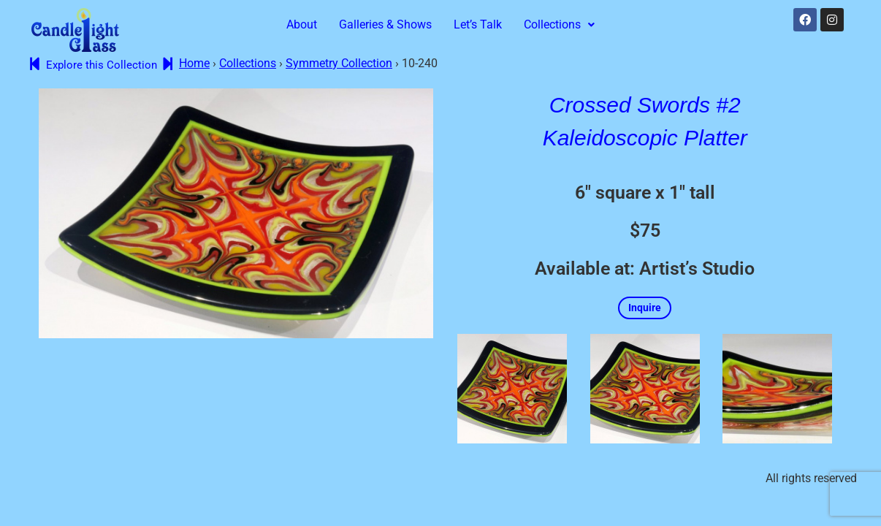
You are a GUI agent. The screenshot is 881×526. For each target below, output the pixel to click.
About (301, 24)
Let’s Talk (478, 24)
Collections (559, 24)
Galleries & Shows (385, 24)
